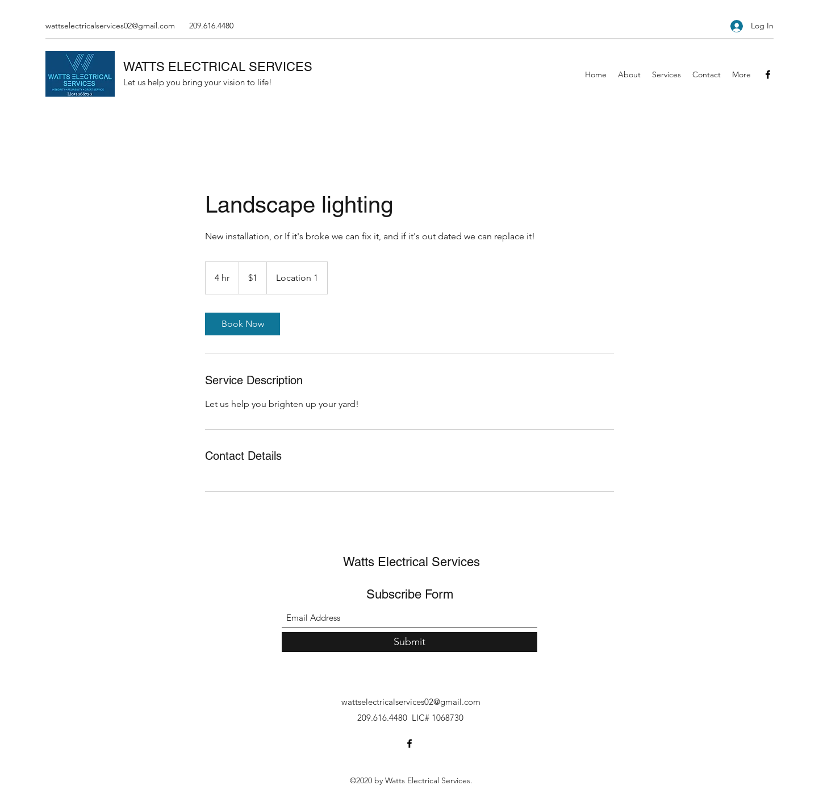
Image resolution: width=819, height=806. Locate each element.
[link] (242, 324)
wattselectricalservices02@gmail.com (110, 25)
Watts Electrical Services (411, 562)
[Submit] (409, 642)
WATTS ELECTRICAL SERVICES (217, 67)
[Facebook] (768, 74)
